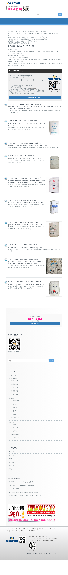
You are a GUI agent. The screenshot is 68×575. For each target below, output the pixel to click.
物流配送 (11, 473)
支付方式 (11, 470)
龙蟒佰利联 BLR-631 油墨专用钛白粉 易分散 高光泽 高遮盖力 (24, 119)
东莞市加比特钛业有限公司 (33, 569)
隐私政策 (48, 543)
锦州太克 (13, 426)
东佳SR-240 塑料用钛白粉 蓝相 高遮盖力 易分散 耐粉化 (23, 215)
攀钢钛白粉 (14, 419)
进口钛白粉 (22, 160)
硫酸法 (27, 123)
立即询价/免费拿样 (35, 112)
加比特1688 (32, 545)
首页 (47, 36)
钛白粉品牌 (14, 545)
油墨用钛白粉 (49, 121)
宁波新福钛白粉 (13, 195)
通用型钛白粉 (11, 123)
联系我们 (11, 477)
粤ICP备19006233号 (51, 569)
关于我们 (11, 480)
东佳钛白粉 (12, 217)
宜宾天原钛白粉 (13, 276)
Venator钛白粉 (15, 449)
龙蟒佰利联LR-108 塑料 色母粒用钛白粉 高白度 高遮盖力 (23, 135)
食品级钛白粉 (14, 409)
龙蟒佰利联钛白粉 (13, 121)
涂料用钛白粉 (33, 121)
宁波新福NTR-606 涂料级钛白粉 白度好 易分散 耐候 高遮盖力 (24, 193)
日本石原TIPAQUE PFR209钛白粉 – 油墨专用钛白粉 (22, 259)
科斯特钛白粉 (12, 239)
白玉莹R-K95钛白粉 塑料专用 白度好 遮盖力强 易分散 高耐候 (24, 296)
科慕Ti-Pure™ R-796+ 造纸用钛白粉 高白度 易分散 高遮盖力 (24, 158)
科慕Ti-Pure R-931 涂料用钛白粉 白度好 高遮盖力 (21, 170)
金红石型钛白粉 (21, 123)
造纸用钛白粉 (57, 121)
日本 (19, 262)
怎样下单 (25, 543)
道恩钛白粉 (14, 429)
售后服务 (11, 484)
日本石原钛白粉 (13, 262)
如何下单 (11, 466)
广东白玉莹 (12, 299)
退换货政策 (33, 103)
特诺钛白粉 (14, 446)
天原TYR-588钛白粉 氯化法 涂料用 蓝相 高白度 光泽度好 (23, 274)
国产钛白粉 (22, 121)
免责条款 (41, 543)
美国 (17, 160)
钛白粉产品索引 (13, 390)
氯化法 (45, 160)
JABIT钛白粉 (23, 545)
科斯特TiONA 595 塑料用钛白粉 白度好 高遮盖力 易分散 (23, 237)
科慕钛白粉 (12, 160)
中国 (27, 121)
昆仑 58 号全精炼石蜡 (14, 504)
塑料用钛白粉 (41, 121)
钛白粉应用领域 (13, 393)
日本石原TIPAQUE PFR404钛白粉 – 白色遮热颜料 (21, 497)
